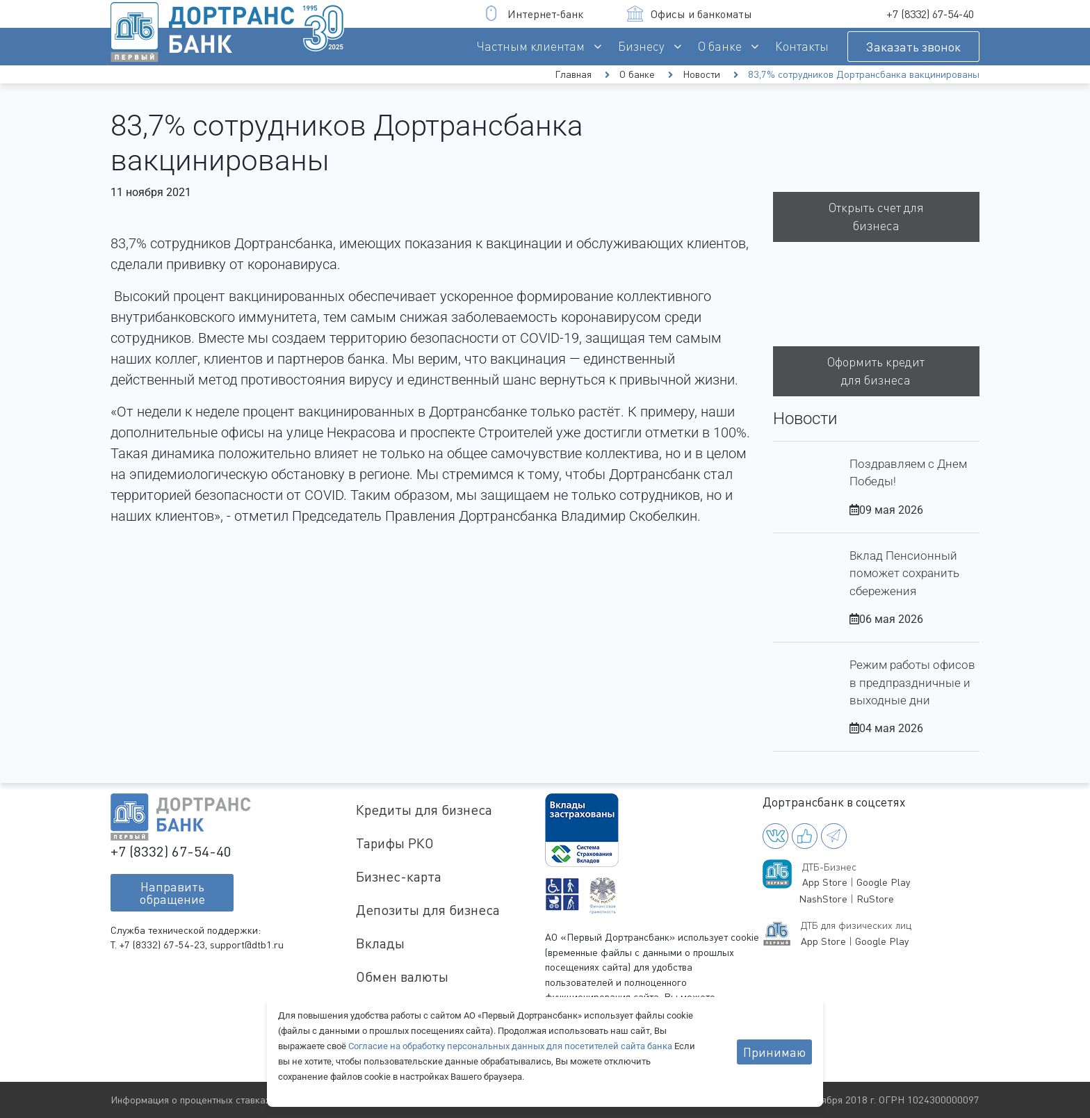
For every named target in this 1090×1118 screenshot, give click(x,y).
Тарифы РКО (395, 843)
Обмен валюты (402, 976)
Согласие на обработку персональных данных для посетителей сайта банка (511, 1046)
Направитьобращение (172, 893)
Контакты (802, 46)
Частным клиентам (531, 46)
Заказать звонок (913, 46)
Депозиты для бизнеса (428, 909)
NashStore (823, 899)
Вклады (380, 943)
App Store (824, 882)
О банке (720, 46)
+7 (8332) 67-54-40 (930, 14)
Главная (573, 74)
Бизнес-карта (398, 876)
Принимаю (774, 1052)
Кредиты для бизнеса (424, 809)
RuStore (875, 899)
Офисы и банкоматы (689, 14)
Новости (701, 74)
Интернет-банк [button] (533, 14)
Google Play (883, 882)
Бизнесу (641, 46)
